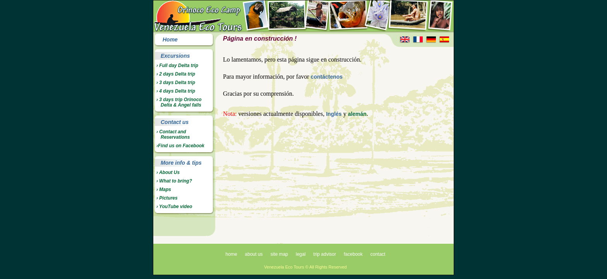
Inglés (333, 114)
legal (300, 254)
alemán (357, 114)
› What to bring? (174, 181)
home (231, 254)
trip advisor (324, 254)
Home (170, 39)
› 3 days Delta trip (175, 82)
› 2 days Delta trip (175, 74)
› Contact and (173, 134)
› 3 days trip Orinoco (179, 102)
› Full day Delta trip (177, 65)
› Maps (163, 189)
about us (254, 254)
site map (279, 254)
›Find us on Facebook (180, 145)
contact (378, 254)
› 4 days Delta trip (175, 91)
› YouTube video (174, 206)
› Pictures (167, 198)
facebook (353, 254)
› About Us (168, 172)
